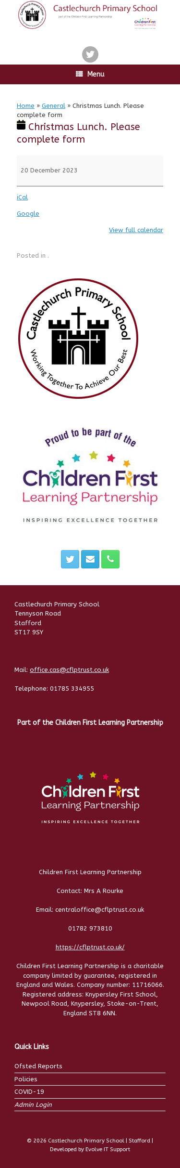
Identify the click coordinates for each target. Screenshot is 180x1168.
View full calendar (136, 230)
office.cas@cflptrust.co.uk (69, 669)
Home (26, 105)
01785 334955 (72, 688)
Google (28, 213)
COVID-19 (29, 1091)
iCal (22, 197)
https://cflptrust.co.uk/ (90, 947)
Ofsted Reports (38, 1066)
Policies (25, 1079)
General (53, 105)
